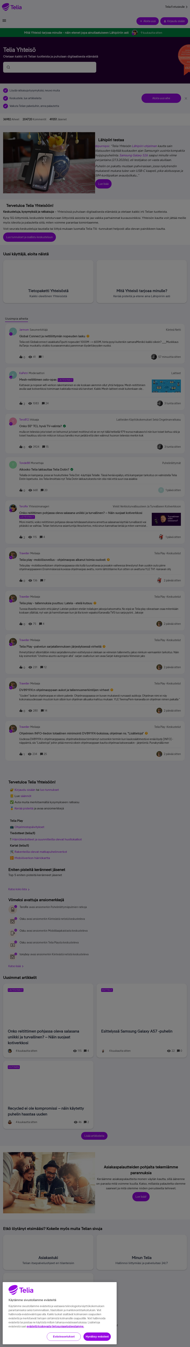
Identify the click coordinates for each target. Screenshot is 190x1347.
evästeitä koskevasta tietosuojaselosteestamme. (55, 1340)
